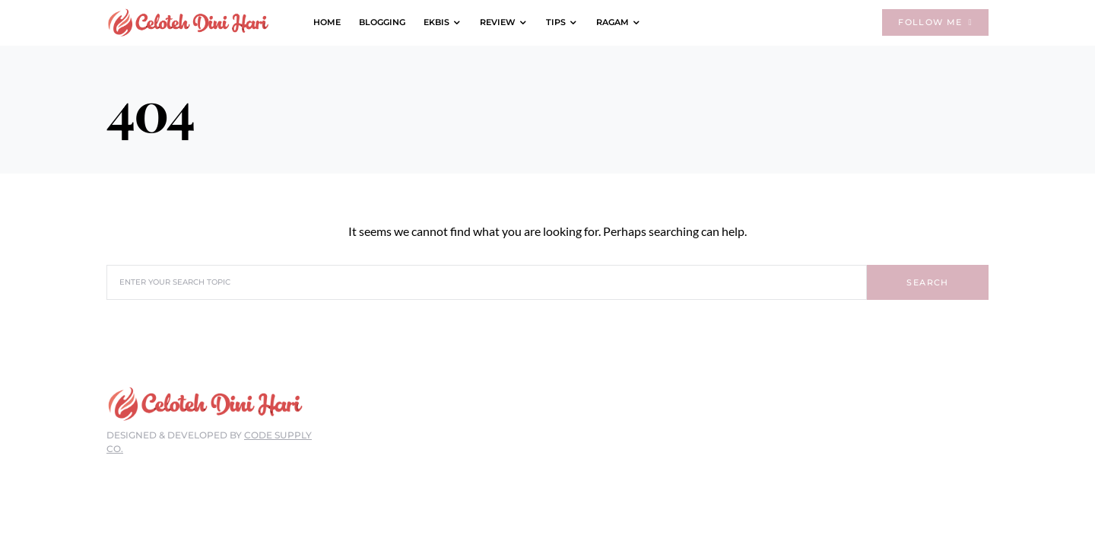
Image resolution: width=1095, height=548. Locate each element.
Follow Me (935, 22)
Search (927, 282)
